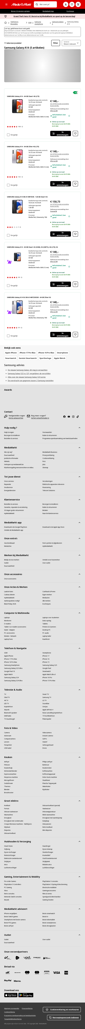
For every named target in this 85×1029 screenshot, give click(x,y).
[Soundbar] (45, 703)
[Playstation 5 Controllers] (12, 884)
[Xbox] (6, 890)
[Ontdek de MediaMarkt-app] (13, 530)
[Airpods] (6, 710)
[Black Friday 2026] (10, 604)
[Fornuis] (6, 808)
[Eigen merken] (47, 595)
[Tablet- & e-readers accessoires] (15, 627)
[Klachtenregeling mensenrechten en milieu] (18, 467)
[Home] (5, 22)
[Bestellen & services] (11, 438)
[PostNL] (17, 958)
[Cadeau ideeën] (9, 595)
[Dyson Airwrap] (47, 849)
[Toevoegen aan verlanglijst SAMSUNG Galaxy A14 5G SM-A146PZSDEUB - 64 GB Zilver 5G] (75, 334)
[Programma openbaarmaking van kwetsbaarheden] (59, 438)
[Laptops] (7, 617)
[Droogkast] (7, 818)
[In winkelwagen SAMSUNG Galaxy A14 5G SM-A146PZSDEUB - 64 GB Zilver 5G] (60, 334)
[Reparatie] (7, 484)
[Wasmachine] (8, 815)
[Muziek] (6, 900)
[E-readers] (7, 624)
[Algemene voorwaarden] (11, 1008)
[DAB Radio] (7, 716)
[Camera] (7, 733)
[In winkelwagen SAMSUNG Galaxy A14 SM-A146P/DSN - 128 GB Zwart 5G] (60, 234)
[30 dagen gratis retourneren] (14, 510)
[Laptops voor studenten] (50, 617)
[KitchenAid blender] (10, 771)
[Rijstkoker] (45, 789)
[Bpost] (7, 958)
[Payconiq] (17, 972)
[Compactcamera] (9, 739)
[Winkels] (7, 461)
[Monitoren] (7, 621)
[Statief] (44, 742)
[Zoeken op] (36, 4)
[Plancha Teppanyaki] (49, 783)
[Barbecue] (45, 765)
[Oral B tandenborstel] (49, 858)
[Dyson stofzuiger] (10, 852)
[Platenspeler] (46, 719)
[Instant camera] (47, 736)
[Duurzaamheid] (9, 455)
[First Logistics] (46, 958)
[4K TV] (6, 700)
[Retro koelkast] (47, 827)
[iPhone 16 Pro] (47, 677)
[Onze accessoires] (10, 579)
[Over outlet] (46, 563)
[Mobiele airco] (47, 864)
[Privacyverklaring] (48, 455)
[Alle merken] (46, 601)
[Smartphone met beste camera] (14, 920)
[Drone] (44, 748)
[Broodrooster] (8, 792)
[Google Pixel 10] (9, 671)
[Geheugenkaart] (47, 745)
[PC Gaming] (8, 887)
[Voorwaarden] (47, 432)
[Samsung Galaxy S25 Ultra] (13, 668)
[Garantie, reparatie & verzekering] (15, 507)
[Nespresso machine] (11, 777)
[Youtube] (70, 416)
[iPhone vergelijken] (10, 913)
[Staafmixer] (46, 780)
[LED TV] (6, 703)
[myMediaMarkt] (9, 513)
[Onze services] (9, 481)
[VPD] (27, 958)
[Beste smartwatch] (48, 913)
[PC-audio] (45, 633)
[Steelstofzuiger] (47, 852)
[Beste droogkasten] (49, 926)
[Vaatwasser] (46, 808)
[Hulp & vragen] (9, 432)
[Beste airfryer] (9, 926)
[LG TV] (44, 700)
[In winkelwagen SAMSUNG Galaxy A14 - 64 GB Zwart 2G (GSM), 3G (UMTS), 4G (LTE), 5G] (60, 284)
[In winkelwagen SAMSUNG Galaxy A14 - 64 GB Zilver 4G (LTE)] (60, 183)
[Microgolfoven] (9, 780)
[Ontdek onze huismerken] (51, 560)
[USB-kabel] (7, 748)
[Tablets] (45, 624)
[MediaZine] (7, 546)
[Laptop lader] (46, 636)
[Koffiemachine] (47, 771)
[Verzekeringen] (47, 481)
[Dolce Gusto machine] (49, 777)
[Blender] (7, 789)
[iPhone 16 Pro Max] (10, 662)
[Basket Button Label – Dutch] (78, 4)
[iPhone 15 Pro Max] (48, 680)
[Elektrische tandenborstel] (13, 858)
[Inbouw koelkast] (10, 833)
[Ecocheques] (46, 604)
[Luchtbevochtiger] (48, 868)
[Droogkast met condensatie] (13, 821)
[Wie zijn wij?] (8, 452)
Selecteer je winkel (12, 43)
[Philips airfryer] (47, 762)
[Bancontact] (7, 972)
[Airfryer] (6, 762)
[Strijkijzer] (7, 861)
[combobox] (47, 4)
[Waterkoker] (46, 786)
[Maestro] (27, 972)
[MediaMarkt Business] (49, 452)
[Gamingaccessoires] (49, 890)
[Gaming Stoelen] (47, 900)
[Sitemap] (45, 467)
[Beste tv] (45, 916)
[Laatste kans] (8, 591)
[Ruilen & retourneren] (49, 435)
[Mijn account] (65, 4)
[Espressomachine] (10, 774)
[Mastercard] (37, 972)
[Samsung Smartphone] (11, 665)
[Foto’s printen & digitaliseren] (52, 543)
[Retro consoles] (9, 894)
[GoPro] (44, 739)
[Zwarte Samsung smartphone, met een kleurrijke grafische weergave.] (17, 207)
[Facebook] (65, 416)
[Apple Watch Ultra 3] (49, 674)
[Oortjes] (45, 707)
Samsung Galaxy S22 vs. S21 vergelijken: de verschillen (29, 373)
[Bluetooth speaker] (10, 713)
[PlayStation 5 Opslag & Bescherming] (54, 884)
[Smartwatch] (46, 671)
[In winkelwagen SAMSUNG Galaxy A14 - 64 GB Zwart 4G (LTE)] (60, 133)
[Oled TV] (7, 697)
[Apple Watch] (8, 674)
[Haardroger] (46, 846)
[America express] (66, 972)
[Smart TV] (45, 694)
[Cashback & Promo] (48, 591)
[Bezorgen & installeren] (12, 435)
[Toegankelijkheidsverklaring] (12, 1019)
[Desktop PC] (46, 630)
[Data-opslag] (46, 621)
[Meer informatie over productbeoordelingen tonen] (22, 126)
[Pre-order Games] (10, 881)
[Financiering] (46, 487)
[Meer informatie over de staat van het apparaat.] (69, 116)
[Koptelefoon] (8, 707)
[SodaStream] (8, 783)
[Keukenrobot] (46, 768)
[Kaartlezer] (46, 639)
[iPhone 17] (45, 656)
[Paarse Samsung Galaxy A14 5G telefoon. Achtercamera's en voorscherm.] (17, 307)
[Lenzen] (6, 742)
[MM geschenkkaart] (46, 972)
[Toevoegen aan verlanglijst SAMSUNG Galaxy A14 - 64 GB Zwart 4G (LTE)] (75, 133)
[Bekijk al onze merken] (11, 560)
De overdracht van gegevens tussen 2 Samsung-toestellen (30, 380)
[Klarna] (17, 981)
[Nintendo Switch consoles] (13, 897)
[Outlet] (6, 563)
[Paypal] (7, 980)
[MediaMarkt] (21, 4)
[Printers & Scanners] (49, 627)
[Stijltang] (7, 849)
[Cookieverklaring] (48, 458)
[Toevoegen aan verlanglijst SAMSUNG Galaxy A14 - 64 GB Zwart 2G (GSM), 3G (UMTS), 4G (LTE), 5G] (75, 284)
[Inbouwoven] (46, 824)
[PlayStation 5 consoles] (50, 881)
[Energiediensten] (9, 490)
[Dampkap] (45, 821)
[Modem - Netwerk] (10, 636)
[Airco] (6, 864)
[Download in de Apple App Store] (53, 527)
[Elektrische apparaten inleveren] (53, 484)
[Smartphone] (46, 653)
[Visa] (56, 972)
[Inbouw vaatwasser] (11, 812)
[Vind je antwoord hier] (16, 418)
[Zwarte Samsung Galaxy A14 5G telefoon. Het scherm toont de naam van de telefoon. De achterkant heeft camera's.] (17, 257)
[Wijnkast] (7, 827)
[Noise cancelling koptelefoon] (52, 713)
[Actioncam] (7, 736)
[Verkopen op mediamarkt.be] (14, 464)
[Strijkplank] (46, 861)
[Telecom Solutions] (48, 490)
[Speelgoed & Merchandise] (51, 897)
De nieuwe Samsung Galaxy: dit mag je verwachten (27, 370)
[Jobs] (43, 464)
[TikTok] (78, 416)
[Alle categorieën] (6, 4)
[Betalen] (45, 510)
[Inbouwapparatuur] (49, 812)
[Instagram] (74, 416)
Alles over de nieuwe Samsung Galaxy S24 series (27, 377)
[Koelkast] (7, 805)
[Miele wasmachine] (48, 815)
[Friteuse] (7, 765)
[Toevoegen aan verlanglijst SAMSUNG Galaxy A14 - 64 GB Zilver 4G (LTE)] (75, 183)
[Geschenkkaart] (9, 543)
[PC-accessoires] (9, 633)
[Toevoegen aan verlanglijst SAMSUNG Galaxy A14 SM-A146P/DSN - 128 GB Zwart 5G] (75, 234)
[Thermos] (7, 786)
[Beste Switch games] (11, 916)
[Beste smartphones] (49, 923)
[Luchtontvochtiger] (10, 868)
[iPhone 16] (45, 659)
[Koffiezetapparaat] (48, 774)
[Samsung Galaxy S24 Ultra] (13, 680)
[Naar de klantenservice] (50, 513)
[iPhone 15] (45, 662)
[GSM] (5, 653)
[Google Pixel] (46, 668)
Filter (55, 43)
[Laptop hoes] (8, 639)
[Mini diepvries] (47, 830)
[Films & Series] (47, 894)
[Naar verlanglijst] (72, 4)
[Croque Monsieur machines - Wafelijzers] (18, 824)
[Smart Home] (8, 846)
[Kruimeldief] (46, 855)
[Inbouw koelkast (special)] (51, 805)
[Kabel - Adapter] (9, 630)
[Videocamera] (46, 733)
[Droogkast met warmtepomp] (52, 818)
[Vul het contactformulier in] (40, 418)
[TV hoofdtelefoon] (48, 716)
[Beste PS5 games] (10, 923)
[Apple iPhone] (8, 656)
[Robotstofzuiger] (9, 855)
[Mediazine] (46, 598)
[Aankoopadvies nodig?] (12, 601)
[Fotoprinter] (8, 745)
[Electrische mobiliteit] (49, 887)
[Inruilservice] (8, 487)
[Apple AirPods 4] (47, 710)
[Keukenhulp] (8, 768)
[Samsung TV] (46, 697)
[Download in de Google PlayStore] (15, 527)
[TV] (5, 694)
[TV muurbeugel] (9, 719)
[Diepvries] (7, 830)
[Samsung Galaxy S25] (49, 665)
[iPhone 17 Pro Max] (10, 659)
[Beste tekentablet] (48, 920)
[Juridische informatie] (11, 458)
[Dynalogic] (37, 958)
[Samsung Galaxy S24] (11, 677)
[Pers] (44, 461)
